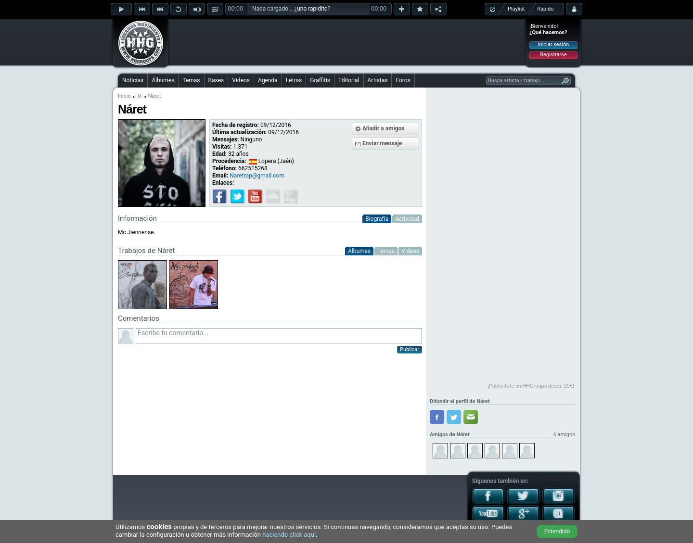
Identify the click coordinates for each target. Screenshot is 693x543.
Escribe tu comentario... (279, 335)
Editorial (348, 80)
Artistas (378, 80)
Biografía (376, 218)
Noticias (132, 80)
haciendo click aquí (289, 534)
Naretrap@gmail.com (257, 175)
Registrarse (553, 54)
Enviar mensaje (382, 143)
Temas (191, 80)
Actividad (407, 218)
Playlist (516, 9)
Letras (294, 80)
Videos (241, 80)
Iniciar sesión (553, 44)
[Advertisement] (347, 41)
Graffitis (320, 80)
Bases (216, 80)
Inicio (124, 96)
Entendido (557, 531)
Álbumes (163, 80)
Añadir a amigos (383, 128)
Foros (403, 80)
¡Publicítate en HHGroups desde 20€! (531, 386)
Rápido (545, 9)
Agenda (268, 80)
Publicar (409, 349)
